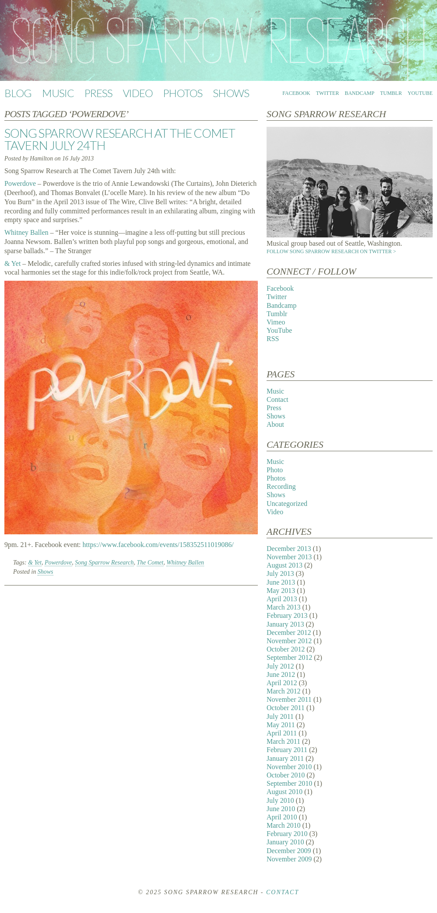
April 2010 (282, 817)
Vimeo (276, 322)
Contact (277, 399)
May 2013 (281, 590)
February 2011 (287, 749)
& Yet (12, 263)
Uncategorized (287, 503)
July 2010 (280, 800)
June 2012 (281, 674)
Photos (182, 93)
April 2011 (282, 733)
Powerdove (20, 183)
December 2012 (289, 632)
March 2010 (284, 825)
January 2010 (285, 842)
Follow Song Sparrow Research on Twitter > (331, 251)
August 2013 (284, 565)
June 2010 (281, 808)
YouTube (420, 93)
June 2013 (281, 582)
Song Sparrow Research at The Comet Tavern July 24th (119, 139)
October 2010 (286, 775)
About (275, 424)
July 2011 (280, 716)
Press (98, 93)
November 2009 (289, 859)
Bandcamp (360, 93)
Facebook (296, 93)
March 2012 (284, 691)
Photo (275, 470)
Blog (17, 93)
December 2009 (289, 850)
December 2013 (289, 548)
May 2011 (281, 724)
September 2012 (289, 657)
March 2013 (284, 607)
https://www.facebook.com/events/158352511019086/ (158, 544)
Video (138, 93)
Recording (281, 486)
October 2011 (286, 707)
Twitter (327, 93)
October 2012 (286, 649)
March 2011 (283, 741)
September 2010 (289, 783)
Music (58, 93)
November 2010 (289, 766)
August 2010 (284, 791)
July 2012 (280, 666)
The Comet (150, 562)
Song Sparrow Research (104, 562)
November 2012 (289, 641)
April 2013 (282, 599)
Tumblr (391, 93)
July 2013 (280, 573)
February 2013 (287, 615)
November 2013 (289, 557)
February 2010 (287, 833)
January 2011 (285, 758)
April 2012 (282, 682)
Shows (231, 93)
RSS (273, 338)
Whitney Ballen (26, 232)
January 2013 (285, 624)
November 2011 (289, 699)
